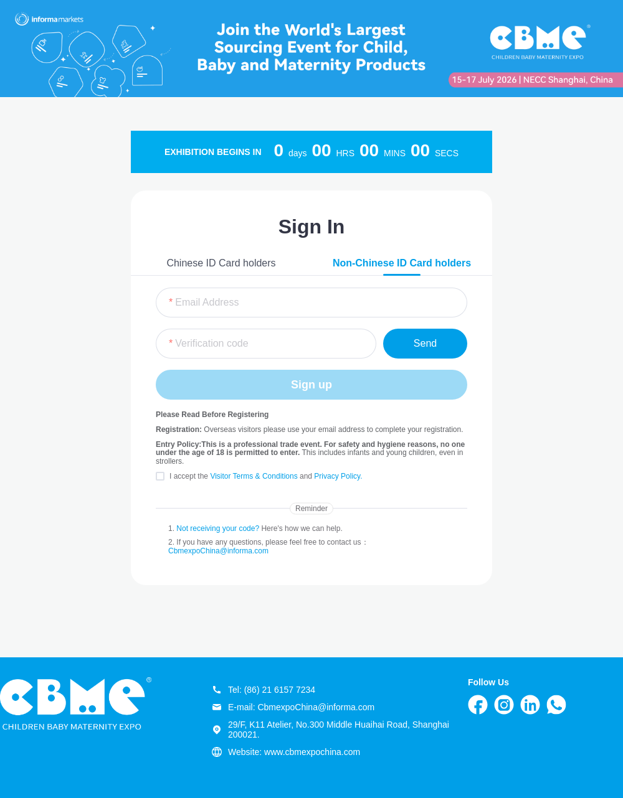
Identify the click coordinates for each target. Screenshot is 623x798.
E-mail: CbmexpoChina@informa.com (293, 707)
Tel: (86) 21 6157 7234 (263, 690)
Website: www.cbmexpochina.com (286, 752)
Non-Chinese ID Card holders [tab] (402, 263)
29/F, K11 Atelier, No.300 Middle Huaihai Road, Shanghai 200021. (330, 729)
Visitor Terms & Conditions (255, 476)
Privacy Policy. (338, 476)
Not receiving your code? (217, 528)
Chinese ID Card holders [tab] (220, 263)
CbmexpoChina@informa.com (218, 551)
